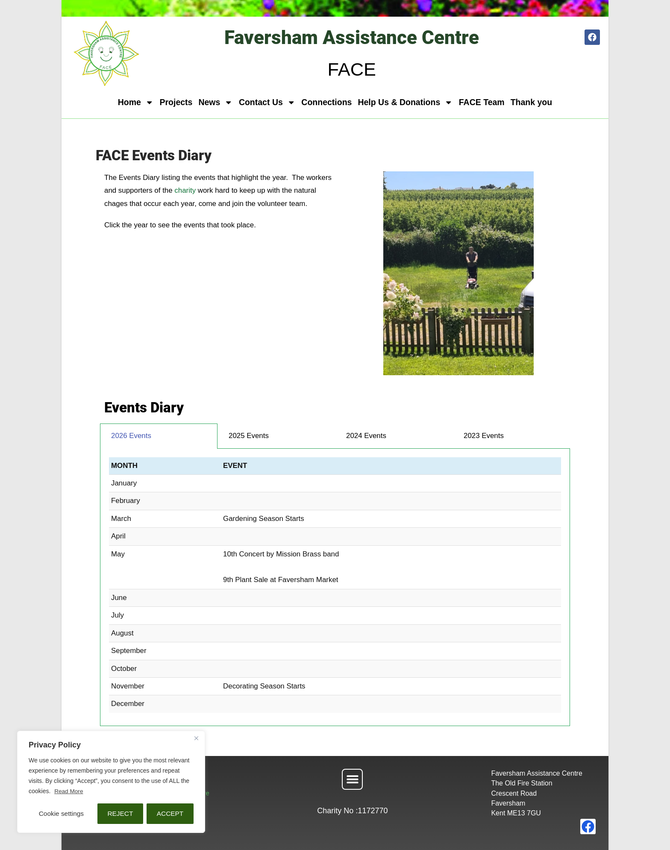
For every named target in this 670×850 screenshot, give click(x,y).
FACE (352, 69)
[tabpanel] (335, 587)
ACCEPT (170, 813)
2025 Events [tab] (249, 436)
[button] (352, 779)
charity (185, 190)
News (215, 102)
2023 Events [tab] (484, 436)
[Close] (196, 738)
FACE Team (482, 102)
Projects (175, 102)
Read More (69, 791)
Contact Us (267, 102)
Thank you (531, 102)
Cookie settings (61, 813)
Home (136, 102)
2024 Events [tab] (366, 436)
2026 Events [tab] (131, 436)
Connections (326, 102)
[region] (111, 782)
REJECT (120, 813)
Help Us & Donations (405, 102)
